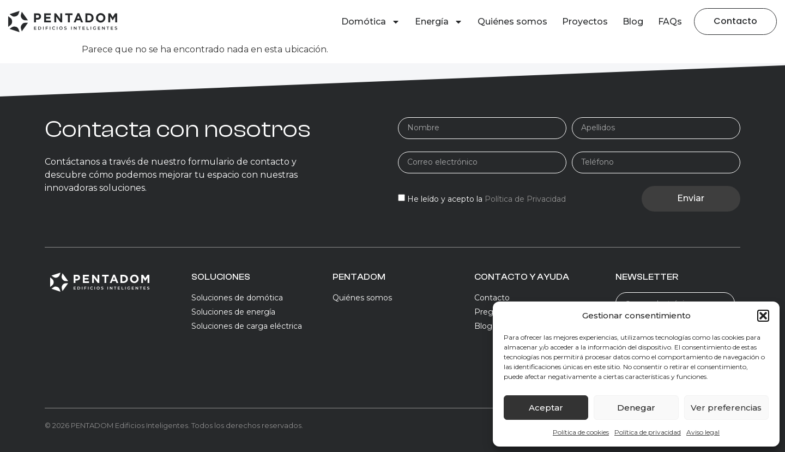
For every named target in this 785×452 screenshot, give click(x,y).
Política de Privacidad (525, 199)
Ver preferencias (726, 407)
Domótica (370, 22)
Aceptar (546, 407)
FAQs (670, 21)
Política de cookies (581, 432)
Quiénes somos (512, 21)
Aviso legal (703, 432)
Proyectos (585, 21)
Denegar (636, 407)
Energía (439, 22)
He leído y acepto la (486, 199)
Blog (633, 21)
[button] (763, 315)
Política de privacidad (647, 432)
